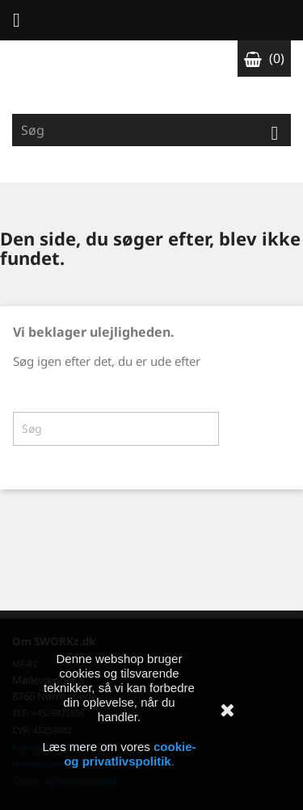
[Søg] (151, 130)
